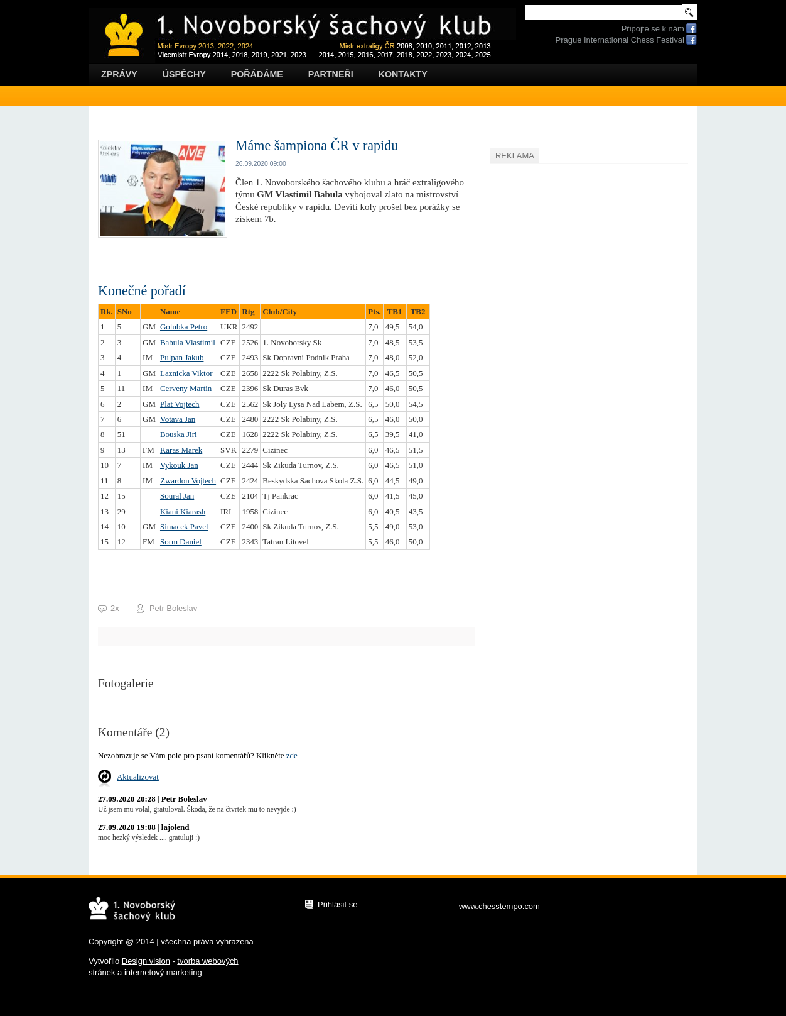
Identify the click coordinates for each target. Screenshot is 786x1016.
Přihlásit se (337, 904)
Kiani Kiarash (182, 511)
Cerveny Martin (186, 388)
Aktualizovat (138, 776)
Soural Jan (177, 495)
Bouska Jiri (178, 434)
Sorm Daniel (181, 541)
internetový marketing (163, 972)
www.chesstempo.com (499, 906)
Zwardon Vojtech (188, 480)
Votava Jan (177, 419)
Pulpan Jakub (181, 357)
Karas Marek (181, 450)
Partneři (330, 74)
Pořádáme (257, 74)
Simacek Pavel (184, 526)
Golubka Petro (183, 326)
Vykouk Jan (179, 465)
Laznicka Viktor (186, 373)
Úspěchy (184, 74)
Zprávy (119, 74)
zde (292, 755)
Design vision (146, 961)
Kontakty (403, 74)
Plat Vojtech (180, 404)
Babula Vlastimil (187, 342)
